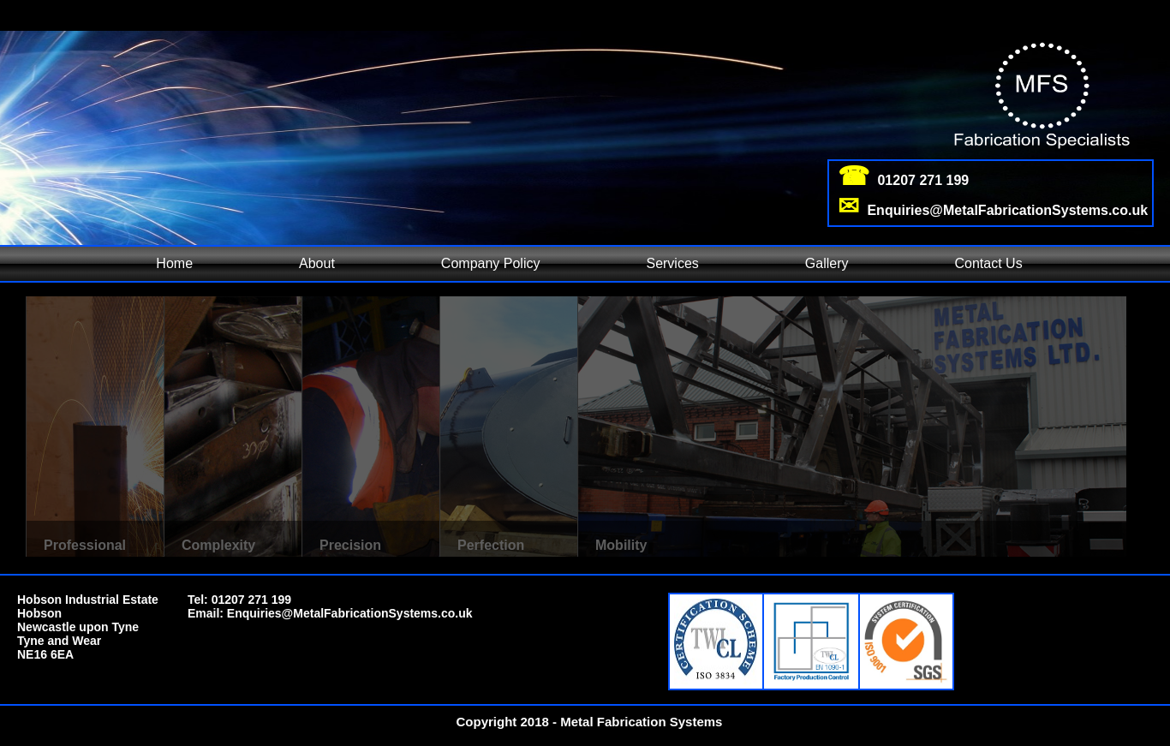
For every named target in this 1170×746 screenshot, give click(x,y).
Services (672, 263)
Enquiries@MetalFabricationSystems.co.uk (350, 613)
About (317, 263)
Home (174, 263)
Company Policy (490, 263)
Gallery (827, 263)
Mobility (621, 545)
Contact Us (989, 263)
